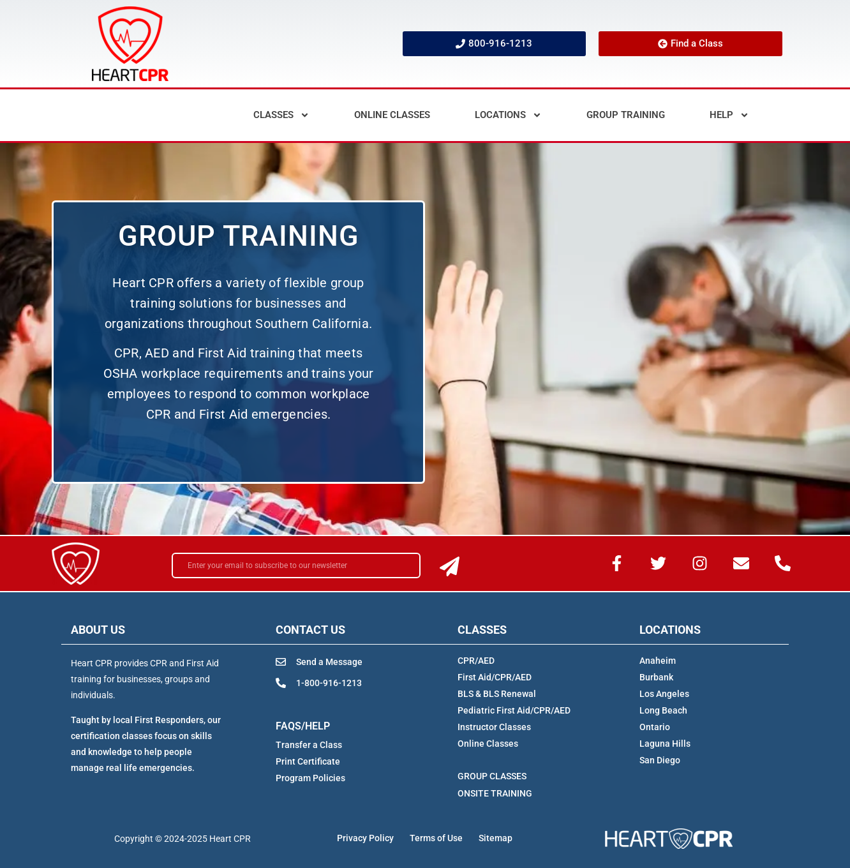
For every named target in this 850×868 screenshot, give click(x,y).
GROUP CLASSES (492, 776)
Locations (508, 115)
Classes (281, 115)
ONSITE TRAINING (495, 793)
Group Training (625, 115)
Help (729, 115)
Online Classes (392, 115)
